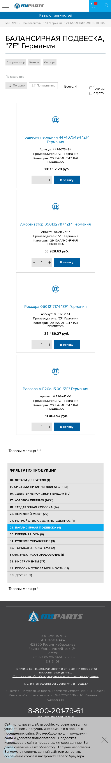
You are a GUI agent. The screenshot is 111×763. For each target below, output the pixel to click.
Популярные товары (36, 691)
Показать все (14, 77)
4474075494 (62, 149)
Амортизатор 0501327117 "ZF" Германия (55, 224)
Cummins (12, 691)
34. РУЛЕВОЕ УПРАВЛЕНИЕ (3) (32, 541)
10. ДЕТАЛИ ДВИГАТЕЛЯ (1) (30, 480)
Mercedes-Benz (20, 695)
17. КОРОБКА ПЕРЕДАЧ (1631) (31, 500)
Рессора (49, 62)
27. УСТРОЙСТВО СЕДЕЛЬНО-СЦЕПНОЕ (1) (42, 521)
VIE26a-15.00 (62, 396)
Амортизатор (16, 62)
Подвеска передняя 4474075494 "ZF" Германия (55, 139)
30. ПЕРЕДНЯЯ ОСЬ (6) (27, 534)
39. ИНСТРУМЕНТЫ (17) (27, 561)
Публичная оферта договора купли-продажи (55, 683)
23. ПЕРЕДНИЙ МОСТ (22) (29, 514)
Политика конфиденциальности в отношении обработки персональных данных (55, 670)
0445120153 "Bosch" (69, 695)
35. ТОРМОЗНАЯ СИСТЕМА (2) (32, 548)
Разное (34, 62)
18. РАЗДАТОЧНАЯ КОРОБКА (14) (34, 507)
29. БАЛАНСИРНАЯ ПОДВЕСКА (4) (35, 527)
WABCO (86, 691)
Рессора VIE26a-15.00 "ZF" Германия (55, 388)
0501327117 (62, 232)
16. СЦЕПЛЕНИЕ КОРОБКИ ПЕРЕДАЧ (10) (40, 493)
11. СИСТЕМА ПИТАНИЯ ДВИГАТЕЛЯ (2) (39, 487)
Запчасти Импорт (66, 691)
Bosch (98, 691)
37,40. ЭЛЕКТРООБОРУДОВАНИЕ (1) (37, 555)
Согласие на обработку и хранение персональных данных (55, 676)
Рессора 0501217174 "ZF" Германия (55, 306)
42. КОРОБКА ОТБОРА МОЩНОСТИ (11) (39, 568)
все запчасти (43, 695)
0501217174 (62, 314)
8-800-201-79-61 (55, 710)
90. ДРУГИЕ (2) (21, 575)
